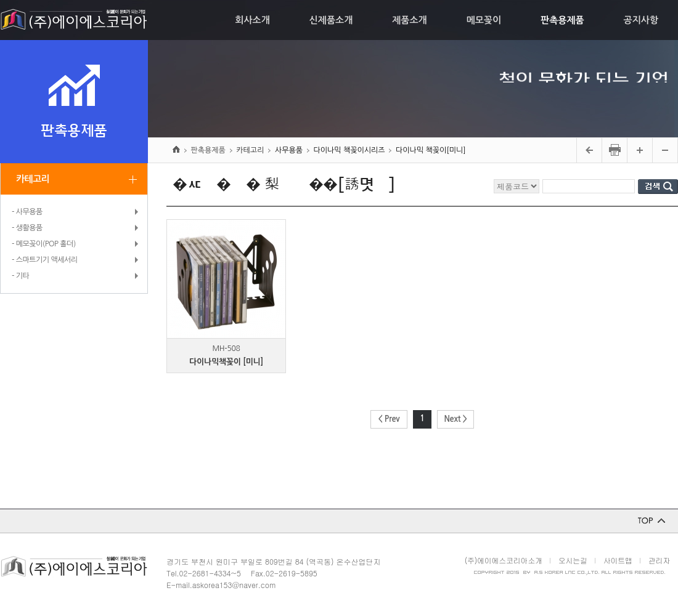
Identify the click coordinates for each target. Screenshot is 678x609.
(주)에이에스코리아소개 (503, 560)
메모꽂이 (484, 20)
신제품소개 (331, 20)
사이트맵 (617, 560)
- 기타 (20, 276)
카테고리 (32, 179)
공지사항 (641, 20)
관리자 (659, 560)
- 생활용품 (27, 228)
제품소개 (409, 20)
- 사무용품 (27, 212)
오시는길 (572, 560)
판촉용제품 (562, 20)
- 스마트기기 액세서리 (45, 260)
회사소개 (252, 20)
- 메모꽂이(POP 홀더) (44, 244)
